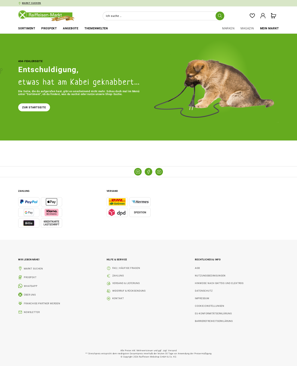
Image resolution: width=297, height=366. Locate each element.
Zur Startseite (34, 107)
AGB (197, 268)
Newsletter (32, 312)
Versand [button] (112, 191)
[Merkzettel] (252, 16)
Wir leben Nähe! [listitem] (29, 259)
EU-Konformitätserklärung (213, 313)
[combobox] (163, 16)
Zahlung (118, 275)
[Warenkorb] (273, 16)
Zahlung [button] (24, 191)
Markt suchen (33, 268)
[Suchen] (220, 16)
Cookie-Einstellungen (209, 306)
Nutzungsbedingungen (210, 275)
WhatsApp (31, 286)
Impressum (202, 298)
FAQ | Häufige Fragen (126, 268)
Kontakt (118, 298)
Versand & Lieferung (126, 283)
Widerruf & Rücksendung (129, 291)
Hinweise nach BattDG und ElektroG (219, 283)
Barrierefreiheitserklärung (214, 321)
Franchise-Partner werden (42, 303)
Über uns (30, 294)
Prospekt (30, 277)
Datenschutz (204, 291)
